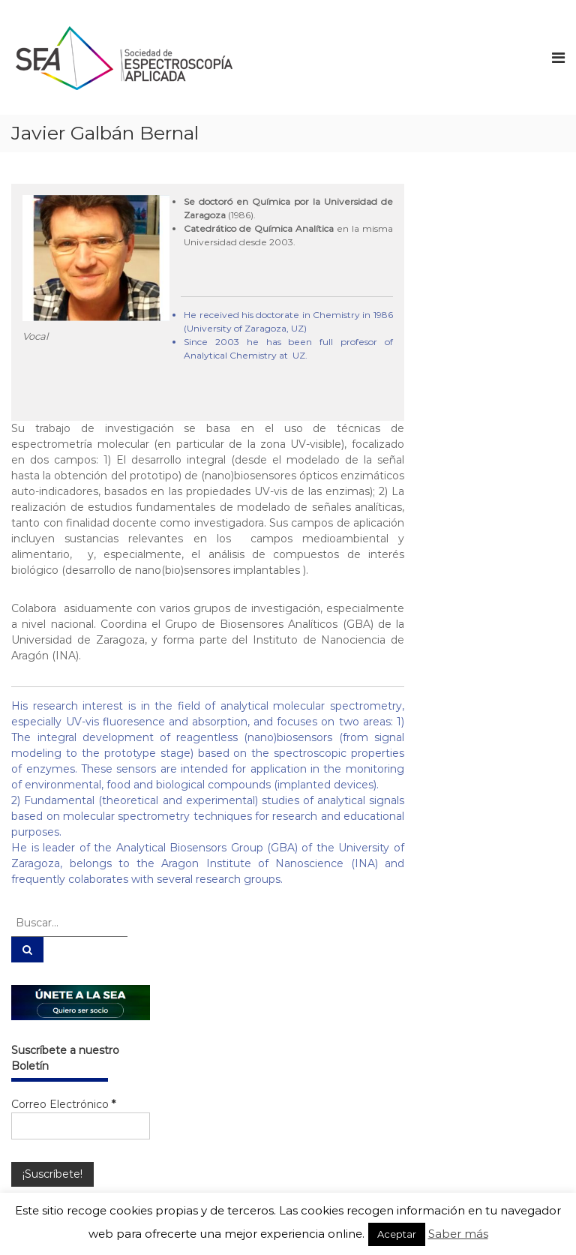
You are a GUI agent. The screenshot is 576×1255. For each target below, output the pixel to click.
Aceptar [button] (396, 1234)
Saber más (458, 1233)
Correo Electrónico (63, 1104)
